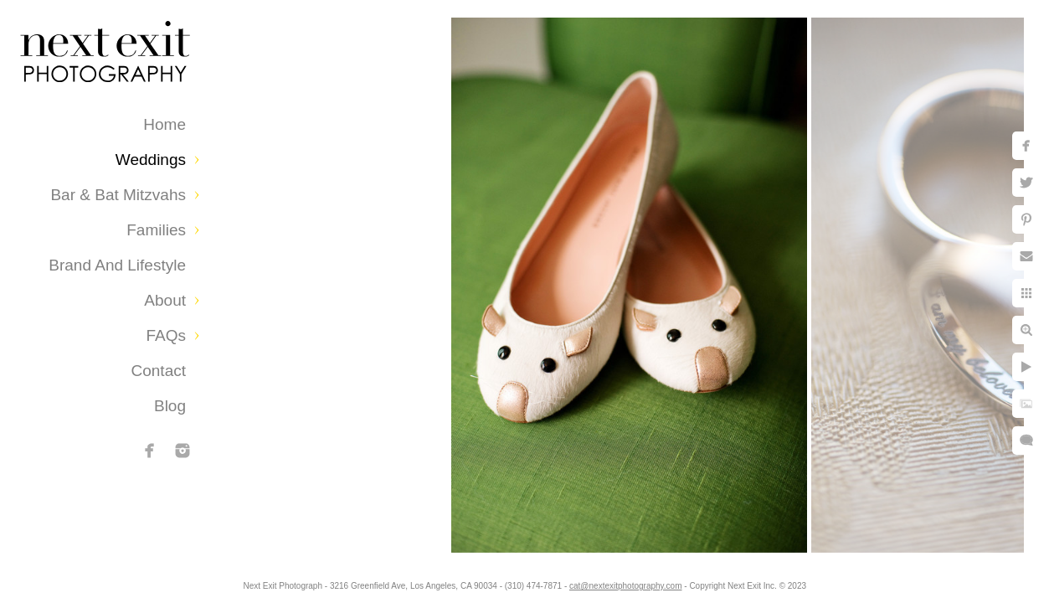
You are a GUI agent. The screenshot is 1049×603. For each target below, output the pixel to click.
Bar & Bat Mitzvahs (118, 195)
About (165, 300)
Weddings (151, 159)
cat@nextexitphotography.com (645, 581)
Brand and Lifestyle (117, 265)
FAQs (166, 335)
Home (164, 124)
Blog (170, 406)
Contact (158, 370)
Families (156, 230)
